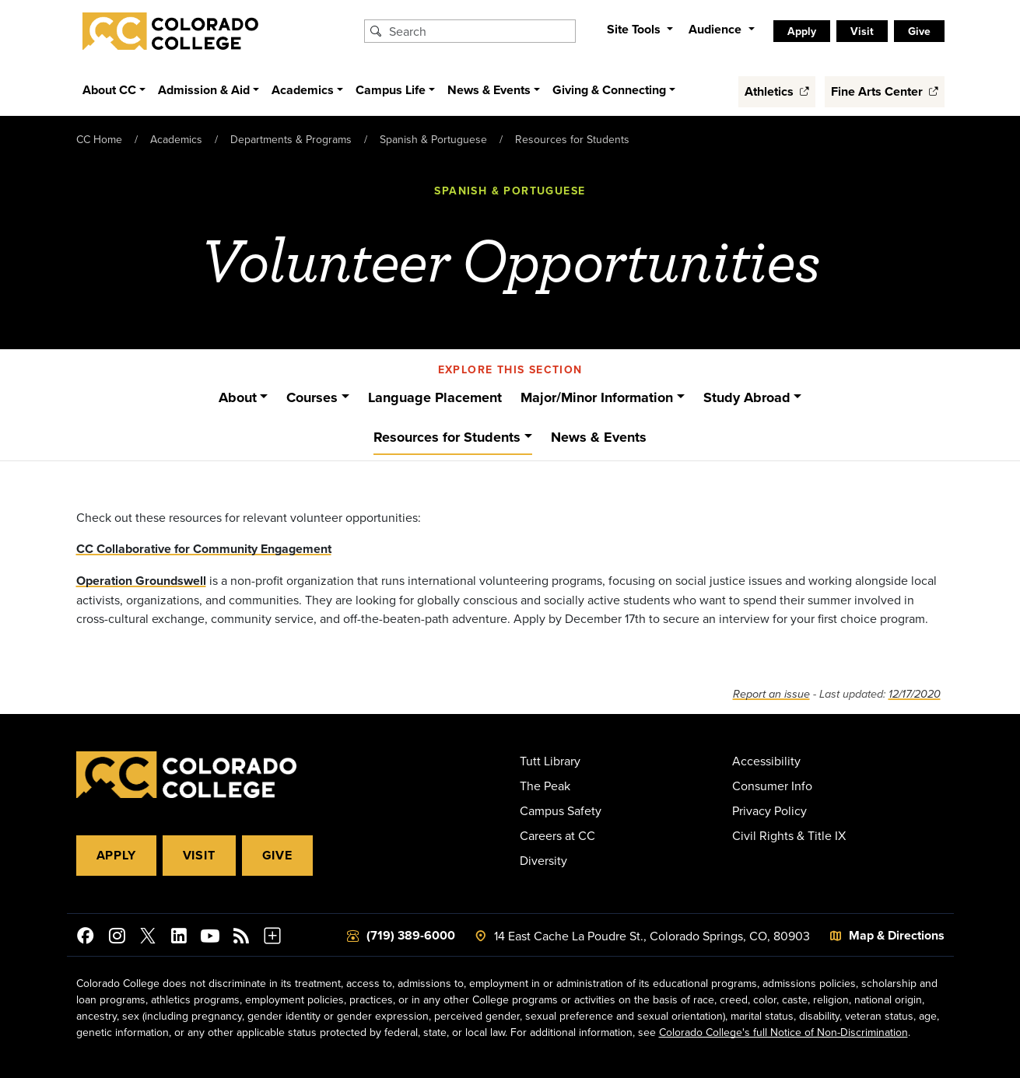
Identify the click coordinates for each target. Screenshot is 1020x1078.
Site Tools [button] (635, 29)
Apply (116, 855)
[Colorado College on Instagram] (116, 938)
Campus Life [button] (391, 90)
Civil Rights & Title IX (789, 835)
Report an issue (771, 694)
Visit (199, 855)
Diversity (543, 860)
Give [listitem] (919, 31)
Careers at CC (557, 835)
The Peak (545, 785)
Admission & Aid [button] (204, 90)
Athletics (777, 91)
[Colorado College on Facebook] (85, 938)
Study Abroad (746, 397)
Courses (312, 397)
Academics (176, 139)
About (238, 397)
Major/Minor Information (597, 397)
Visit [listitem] (862, 31)
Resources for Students (572, 139)
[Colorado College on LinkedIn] (179, 938)
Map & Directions (897, 935)
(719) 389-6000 (410, 935)
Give (277, 855)
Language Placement (435, 397)
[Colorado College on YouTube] (210, 938)
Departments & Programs (291, 139)
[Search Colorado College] (480, 31)
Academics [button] (303, 90)
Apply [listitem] (801, 31)
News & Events (599, 437)
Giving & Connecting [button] (609, 90)
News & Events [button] (489, 90)
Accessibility (766, 760)
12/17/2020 (915, 694)
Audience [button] (717, 29)
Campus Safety (560, 810)
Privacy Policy (769, 810)
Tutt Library (550, 760)
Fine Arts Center (884, 91)
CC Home (99, 139)
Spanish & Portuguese (433, 139)
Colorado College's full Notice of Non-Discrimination (783, 1032)
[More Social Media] (272, 938)
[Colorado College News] (241, 938)
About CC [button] (109, 90)
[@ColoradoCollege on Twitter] (147, 938)
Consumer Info (772, 785)
